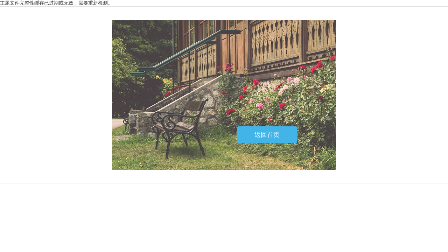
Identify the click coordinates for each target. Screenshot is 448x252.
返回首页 (267, 134)
